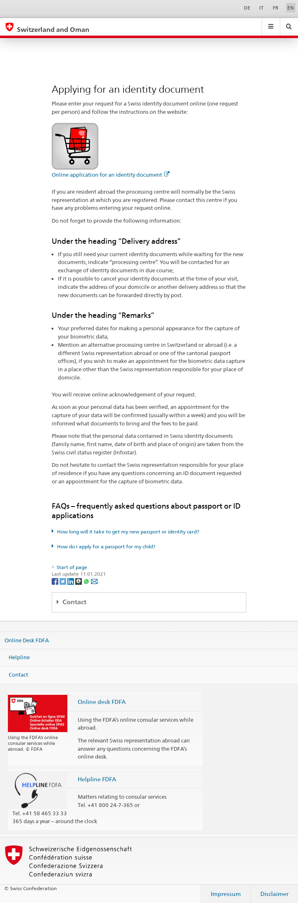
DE (247, 8)
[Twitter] (63, 581)
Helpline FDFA (97, 779)
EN (290, 8)
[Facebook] (56, 581)
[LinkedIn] (71, 581)
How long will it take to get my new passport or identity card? (128, 531)
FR (276, 8)
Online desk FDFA (102, 701)
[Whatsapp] (87, 581)
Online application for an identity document (110, 174)
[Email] (94, 581)
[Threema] (79, 581)
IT (261, 8)
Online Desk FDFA (27, 639)
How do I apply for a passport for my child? (106, 546)
